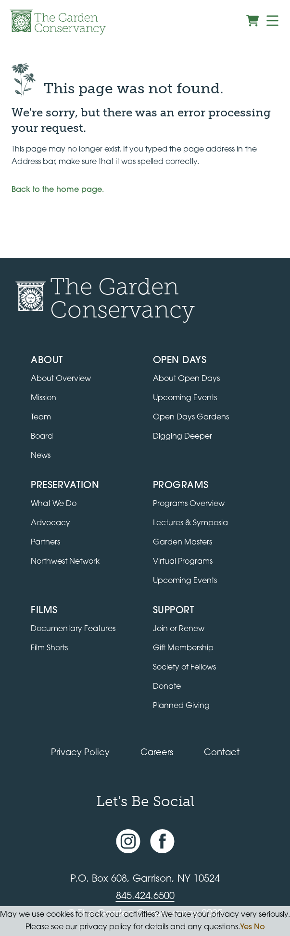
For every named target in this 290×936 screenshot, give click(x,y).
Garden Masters (182, 542)
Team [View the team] (41, 417)
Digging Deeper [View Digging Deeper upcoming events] (182, 437)
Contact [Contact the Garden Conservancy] (222, 753)
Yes (246, 927)
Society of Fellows (184, 667)
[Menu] (272, 21)
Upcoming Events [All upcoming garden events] (185, 398)
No (259, 927)
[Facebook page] (162, 841)
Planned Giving (181, 706)
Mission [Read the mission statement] (43, 398)
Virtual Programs (183, 562)
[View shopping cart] (252, 20)
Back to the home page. (58, 190)
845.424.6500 (145, 896)
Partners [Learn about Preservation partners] (45, 542)
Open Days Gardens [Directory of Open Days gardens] (191, 417)
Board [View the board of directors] (42, 437)
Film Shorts (49, 648)
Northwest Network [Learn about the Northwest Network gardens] (65, 562)
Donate (167, 687)
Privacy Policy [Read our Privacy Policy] (80, 753)
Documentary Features (73, 629)
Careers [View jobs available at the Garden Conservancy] (156, 753)
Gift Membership (183, 648)
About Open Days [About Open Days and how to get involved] (186, 379)
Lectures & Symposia (190, 523)
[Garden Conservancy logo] (58, 22)
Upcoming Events (185, 581)
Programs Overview (189, 504)
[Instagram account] (128, 841)
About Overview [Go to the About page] (61, 379)
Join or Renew (178, 629)
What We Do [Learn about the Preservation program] (53, 504)
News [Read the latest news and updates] (40, 456)
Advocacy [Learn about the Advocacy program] (50, 523)
